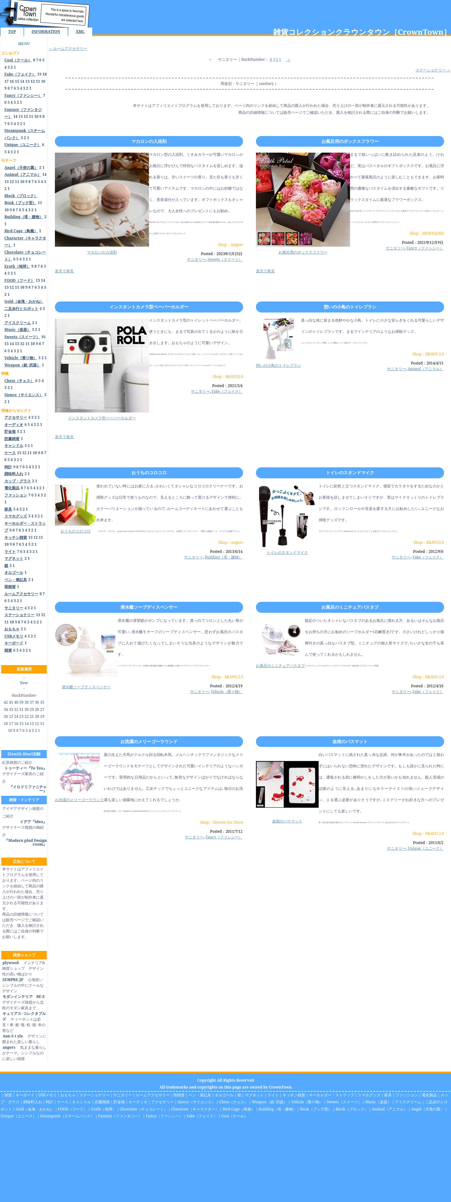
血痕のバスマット (350, 741)
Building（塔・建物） (223, 557)
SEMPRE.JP (12, 979)
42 (6, 702)
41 (11, 702)
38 (26, 702)
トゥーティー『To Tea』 (25, 768)
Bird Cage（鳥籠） (239, 1109)
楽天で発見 (64, 271)
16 (12, 81)
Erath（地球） (103, 1109)
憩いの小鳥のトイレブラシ (350, 307)
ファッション (406, 1095)
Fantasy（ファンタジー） (120, 1116)
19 (39, 74)
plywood (10, 962)
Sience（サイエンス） (196, 1102)
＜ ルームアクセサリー (68, 48)
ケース (62, 1102)
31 (21, 709)
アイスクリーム (408, 1102)
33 (11, 709)
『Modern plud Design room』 (25, 842)
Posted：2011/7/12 (226, 831)
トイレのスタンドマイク (350, 472)
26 (6, 716)
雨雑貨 (179, 1095)
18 (44, 74)
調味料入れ (32, 1102)
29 (32, 709)
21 (32, 716)
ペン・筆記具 (199, 1095)
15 (17, 81)
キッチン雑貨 (294, 1095)
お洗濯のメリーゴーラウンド (149, 741)
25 (11, 716)
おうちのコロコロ (149, 472)
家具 (388, 1095)
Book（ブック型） (316, 1109)
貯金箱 (119, 1102)
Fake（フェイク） (227, 391)
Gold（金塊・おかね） (35, 1109)
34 (6, 709)
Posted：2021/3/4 (227, 385)
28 (37, 709)
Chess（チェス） (233, 1102)
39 (21, 702)
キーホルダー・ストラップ (331, 1095)
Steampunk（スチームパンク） (67, 1116)
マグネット (254, 1095)
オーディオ (138, 1102)
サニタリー (227, 59)
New (24, 682)
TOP (12, 31)
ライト (273, 1095)
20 (37, 716)
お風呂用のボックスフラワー (350, 141)
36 (37, 702)
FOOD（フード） (73, 1109)
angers (8, 1047)
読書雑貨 (102, 1102)
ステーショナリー (94, 1095)
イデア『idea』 (33, 821)
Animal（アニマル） (425, 368)
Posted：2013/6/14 (226, 551)
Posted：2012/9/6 (428, 551)
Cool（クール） (234, 1116)
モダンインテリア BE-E (23, 996)
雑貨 (8, 1095)
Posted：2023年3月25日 (222, 253)
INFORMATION (46, 31)
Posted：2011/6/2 (428, 842)
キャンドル (81, 1102)
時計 (49, 1102)
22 (26, 716)
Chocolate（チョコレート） (143, 1109)
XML (80, 31)
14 (22, 81)
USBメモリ (47, 1095)
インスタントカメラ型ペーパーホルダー (148, 307)
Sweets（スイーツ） (225, 259)
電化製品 (429, 1095)
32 (16, 709)
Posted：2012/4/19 (226, 686)
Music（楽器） (378, 1102)
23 (21, 716)
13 (27, 81)
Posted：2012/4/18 (427, 686)
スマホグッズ (369, 1095)
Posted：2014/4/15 (427, 363)
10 (43, 81)
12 (32, 81)
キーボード (25, 1095)
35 (42, 702)
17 (6, 81)
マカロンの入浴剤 (149, 141)
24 (16, 716)
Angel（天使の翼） (427, 1109)
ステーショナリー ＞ (433, 70)
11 (38, 81)
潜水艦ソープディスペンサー (149, 607)
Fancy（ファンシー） (424, 248)
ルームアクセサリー (153, 1095)
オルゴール (224, 1095)
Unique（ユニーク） (425, 848)
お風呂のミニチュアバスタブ (350, 607)
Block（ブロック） (352, 1109)
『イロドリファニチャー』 (28, 788)
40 (16, 702)
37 (32, 702)
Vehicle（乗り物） (226, 691)
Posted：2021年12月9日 (422, 242)
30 (26, 709)
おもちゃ (68, 1095)
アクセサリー (162, 1102)
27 (42, 709)
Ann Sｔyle (12, 1036)
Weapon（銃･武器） (269, 1102)
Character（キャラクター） (195, 1109)
